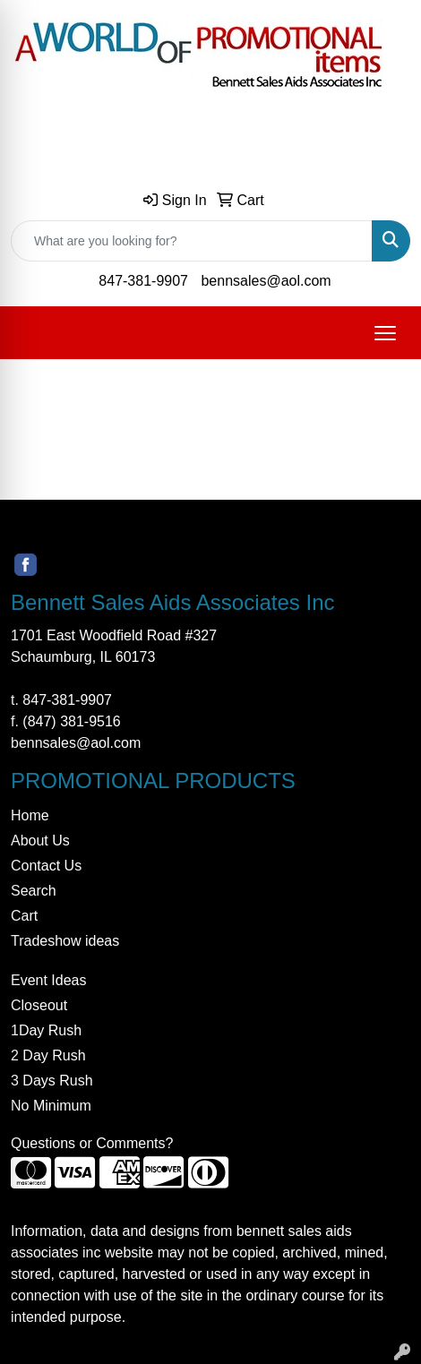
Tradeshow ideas (65, 940)
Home (30, 815)
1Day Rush (46, 1030)
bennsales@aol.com (266, 280)
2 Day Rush (48, 1055)
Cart (24, 915)
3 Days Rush (52, 1080)
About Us (40, 840)
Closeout (39, 1005)
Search (33, 890)
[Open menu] (385, 333)
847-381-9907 (143, 280)
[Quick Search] (192, 241)
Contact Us (46, 865)
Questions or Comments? (92, 1143)
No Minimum (51, 1105)
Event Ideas (49, 980)
